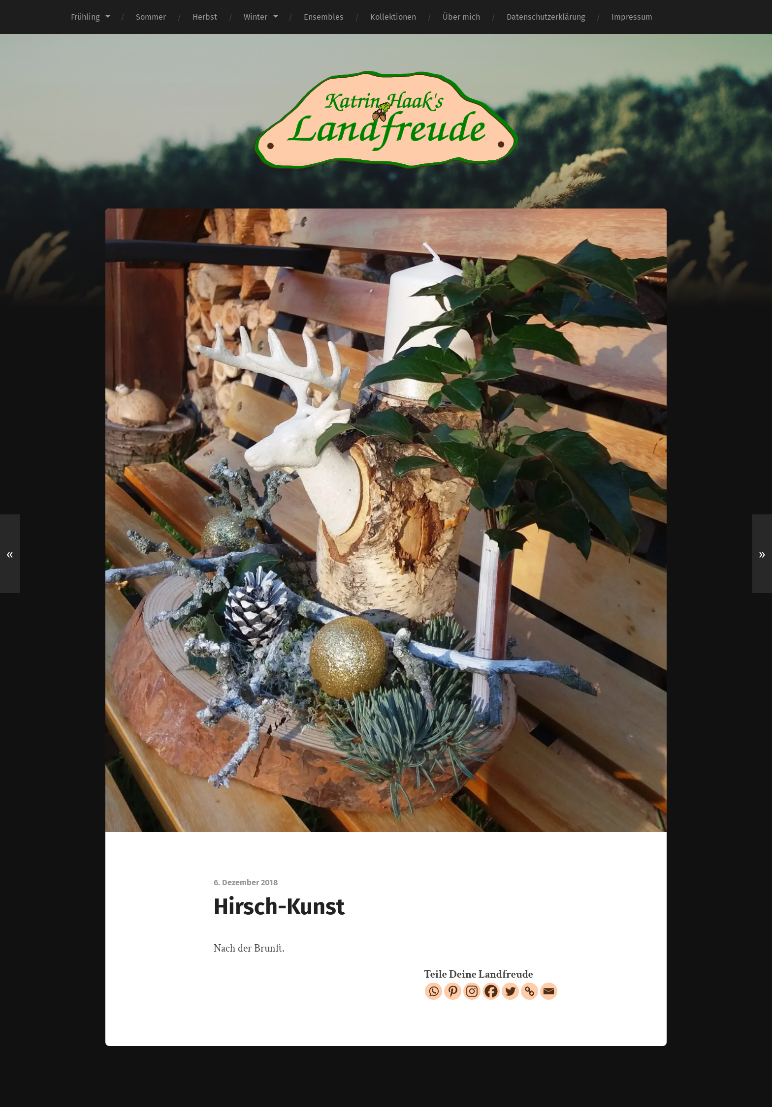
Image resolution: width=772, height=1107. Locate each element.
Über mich (461, 17)
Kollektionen (393, 17)
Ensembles (324, 17)
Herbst (205, 17)
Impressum (631, 17)
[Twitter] (510, 991)
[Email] (548, 991)
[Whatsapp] (433, 991)
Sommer (151, 17)
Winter (255, 17)
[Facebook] (491, 991)
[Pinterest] (452, 991)
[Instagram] (472, 991)
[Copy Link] (529, 991)
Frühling (85, 17)
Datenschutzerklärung (546, 17)
